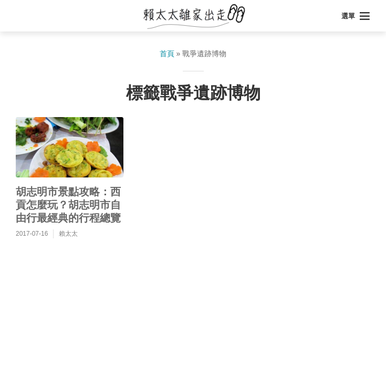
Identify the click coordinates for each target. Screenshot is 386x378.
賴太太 (68, 233)
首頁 (167, 53)
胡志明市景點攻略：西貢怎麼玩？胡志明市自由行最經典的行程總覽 (68, 205)
